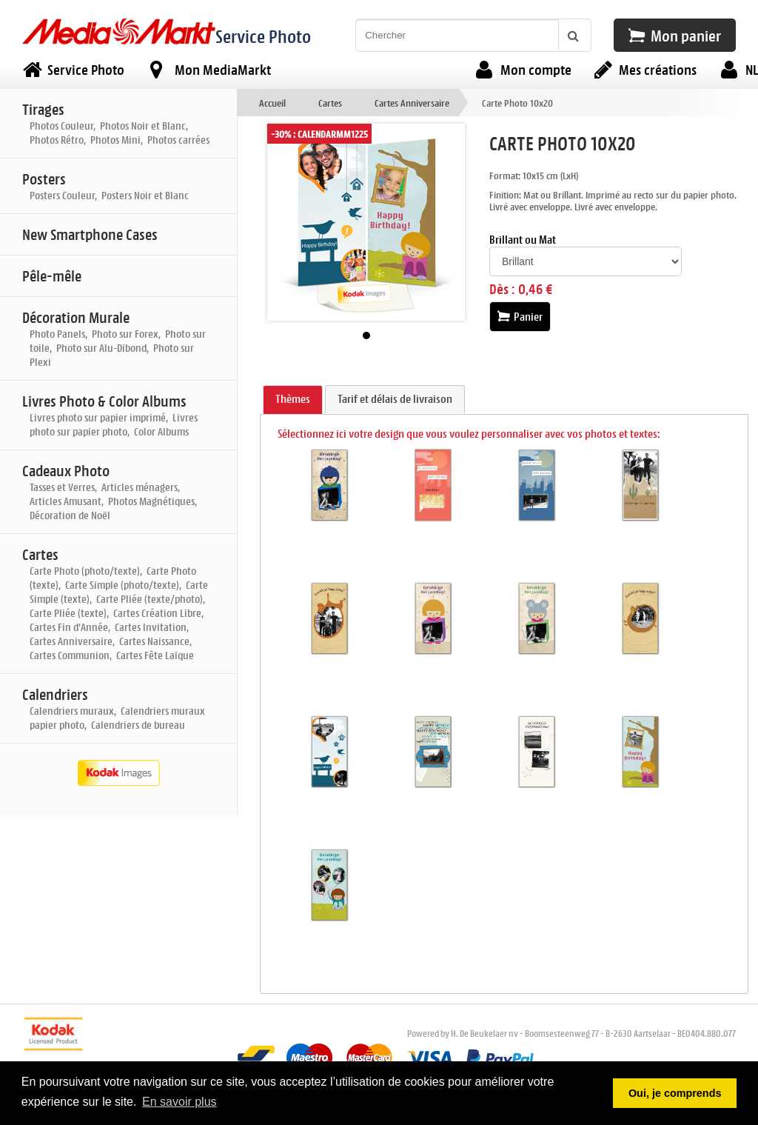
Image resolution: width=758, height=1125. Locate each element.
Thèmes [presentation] (292, 399)
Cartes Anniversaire (412, 102)
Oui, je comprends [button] (675, 1093)
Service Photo (263, 36)
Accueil (272, 102)
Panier (520, 317)
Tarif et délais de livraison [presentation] (395, 399)
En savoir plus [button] (179, 1101)
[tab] (293, 400)
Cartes (330, 102)
